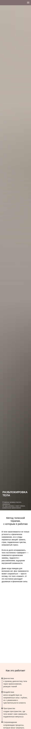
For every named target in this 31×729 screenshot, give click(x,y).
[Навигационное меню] (28, 2)
